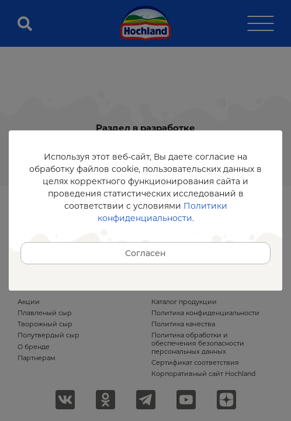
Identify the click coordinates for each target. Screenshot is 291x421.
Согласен (145, 253)
